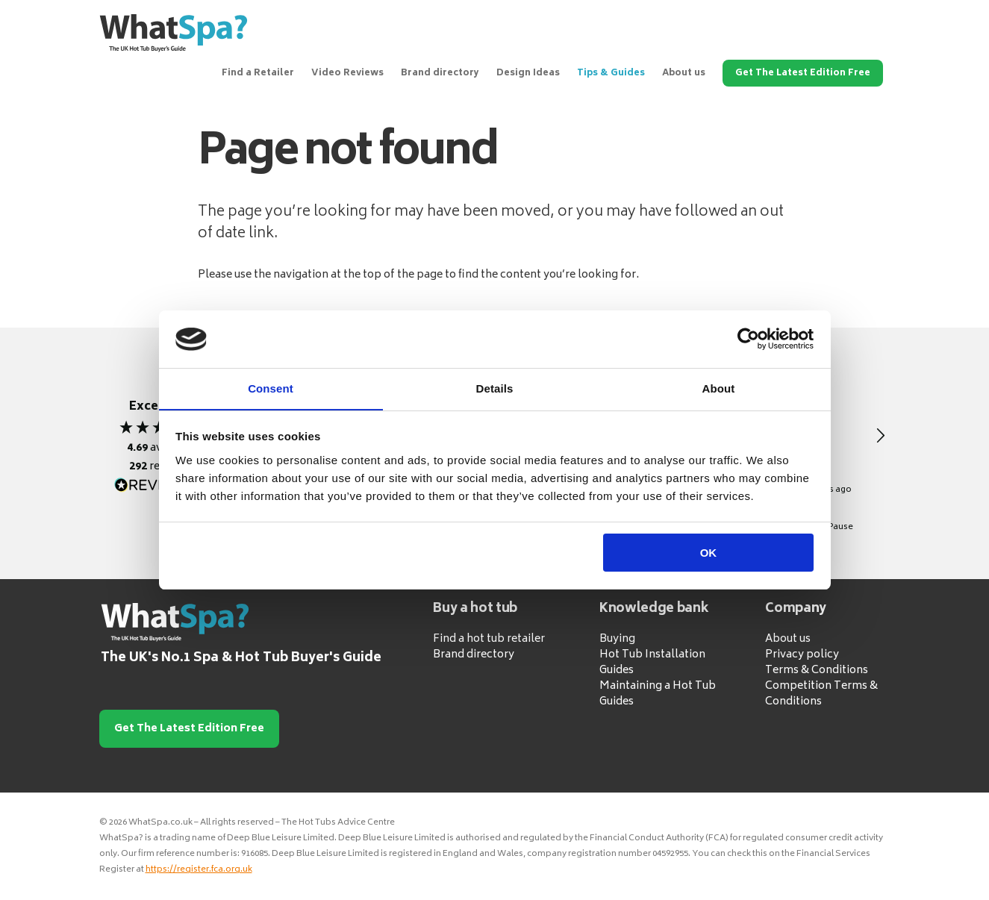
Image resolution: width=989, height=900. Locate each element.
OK (708, 553)
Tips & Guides (611, 73)
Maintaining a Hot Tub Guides (657, 694)
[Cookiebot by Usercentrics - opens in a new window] (748, 339)
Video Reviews (347, 73)
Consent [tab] (270, 387)
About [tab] (718, 387)
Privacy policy (802, 655)
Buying (617, 639)
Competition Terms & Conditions (821, 694)
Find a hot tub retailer (489, 639)
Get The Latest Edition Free (802, 73)
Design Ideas (528, 73)
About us (683, 73)
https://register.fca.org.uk (199, 870)
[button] (880, 436)
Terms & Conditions (816, 670)
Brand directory (440, 73)
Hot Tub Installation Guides (652, 663)
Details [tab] (495, 387)
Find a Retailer (258, 73)
